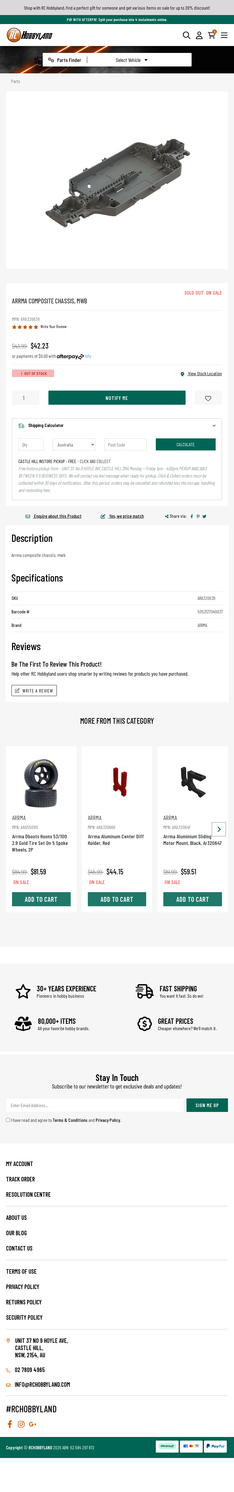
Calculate (186, 444)
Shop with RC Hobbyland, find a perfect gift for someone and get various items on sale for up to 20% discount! (117, 8)
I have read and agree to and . (63, 1120)
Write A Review (34, 690)
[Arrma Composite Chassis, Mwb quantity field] (25, 398)
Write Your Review (54, 326)
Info (88, 356)
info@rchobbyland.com (38, 1384)
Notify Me (117, 398)
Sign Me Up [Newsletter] (207, 1105)
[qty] (31, 444)
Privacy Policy (108, 1120)
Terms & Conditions (70, 1120)
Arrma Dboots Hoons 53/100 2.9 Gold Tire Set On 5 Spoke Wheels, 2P (41, 833)
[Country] (74, 444)
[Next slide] (219, 829)
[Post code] (125, 444)
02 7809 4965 (25, 1369)
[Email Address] (94, 1105)
